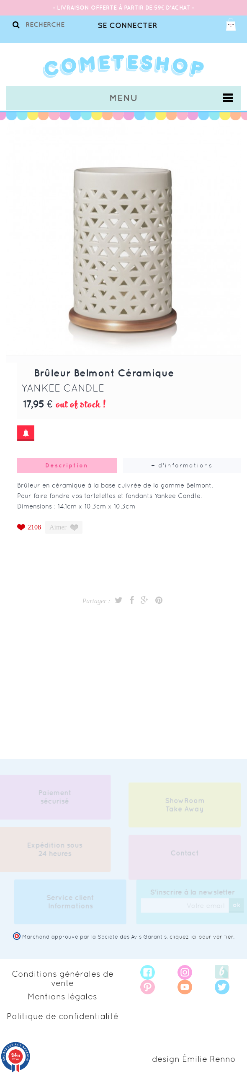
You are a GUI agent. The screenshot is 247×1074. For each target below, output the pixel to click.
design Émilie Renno (194, 1059)
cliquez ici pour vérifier (201, 937)
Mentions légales (62, 996)
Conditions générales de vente (62, 978)
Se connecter (127, 25)
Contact (184, 855)
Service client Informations (72, 901)
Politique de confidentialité (62, 1016)
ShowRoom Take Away (185, 806)
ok (238, 904)
